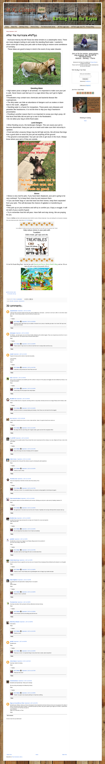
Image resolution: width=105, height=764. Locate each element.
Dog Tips (12, 301)
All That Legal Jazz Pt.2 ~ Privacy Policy (82, 27)
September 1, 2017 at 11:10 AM (24, 459)
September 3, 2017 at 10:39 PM (28, 591)
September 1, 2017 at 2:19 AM (24, 310)
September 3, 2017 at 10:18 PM (28, 408)
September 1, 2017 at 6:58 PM (26, 621)
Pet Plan (27, 220)
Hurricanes (16, 301)
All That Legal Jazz (63, 27)
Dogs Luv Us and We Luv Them (17, 703)
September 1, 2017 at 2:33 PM (21, 539)
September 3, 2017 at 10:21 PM (28, 448)
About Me (14, 27)
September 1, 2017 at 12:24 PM (27, 498)
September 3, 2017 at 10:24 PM (28, 468)
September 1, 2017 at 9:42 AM (22, 438)
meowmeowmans (14, 680)
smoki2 (11, 354)
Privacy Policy (93, 62)
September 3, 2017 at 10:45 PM (28, 651)
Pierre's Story (34, 27)
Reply (11, 316)
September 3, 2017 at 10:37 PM (28, 550)
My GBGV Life (13, 398)
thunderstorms (21, 301)
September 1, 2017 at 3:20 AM (22, 333)
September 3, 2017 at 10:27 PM (28, 488)
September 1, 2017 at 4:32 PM (24, 579)
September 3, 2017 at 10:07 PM (28, 367)
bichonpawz (13, 333)
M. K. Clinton (17, 321)
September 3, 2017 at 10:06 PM (28, 343)
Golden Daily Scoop (14, 560)
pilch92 (11, 641)
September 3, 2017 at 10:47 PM (28, 670)
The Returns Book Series (48, 27)
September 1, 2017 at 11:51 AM (24, 478)
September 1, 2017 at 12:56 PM (23, 518)
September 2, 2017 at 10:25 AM (25, 680)
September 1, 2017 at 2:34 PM (26, 560)
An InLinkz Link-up (11, 293)
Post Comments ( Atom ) (17, 756)
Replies (13, 318)
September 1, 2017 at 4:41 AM (20, 354)
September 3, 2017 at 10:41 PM (28, 631)
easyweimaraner (13, 310)
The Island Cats (13, 602)
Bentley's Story (23, 27)
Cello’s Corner (13, 459)
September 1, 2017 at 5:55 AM (23, 398)
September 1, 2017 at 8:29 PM (20, 641)
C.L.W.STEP (12, 438)
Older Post (64, 754)
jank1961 (12, 539)
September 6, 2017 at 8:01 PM (31, 703)
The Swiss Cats (13, 478)
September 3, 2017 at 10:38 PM (28, 569)
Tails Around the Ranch (15, 498)
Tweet (85, 120)
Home (7, 27)
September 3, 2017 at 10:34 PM (28, 528)
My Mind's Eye (13, 518)
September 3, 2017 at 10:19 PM (28, 427)
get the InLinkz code (11, 292)
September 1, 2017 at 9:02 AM (18, 418)
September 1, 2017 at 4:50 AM (19, 377)
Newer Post (9, 754)
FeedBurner (88, 81)
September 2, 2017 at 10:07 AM (24, 661)
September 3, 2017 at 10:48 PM (28, 692)
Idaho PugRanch (14, 579)
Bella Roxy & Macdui (14, 621)
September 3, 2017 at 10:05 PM (28, 321)
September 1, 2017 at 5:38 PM (24, 602)
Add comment (10, 715)
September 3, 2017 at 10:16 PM (28, 388)
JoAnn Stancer (13, 661)
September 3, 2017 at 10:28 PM (28, 507)
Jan (11, 418)
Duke (11, 377)
